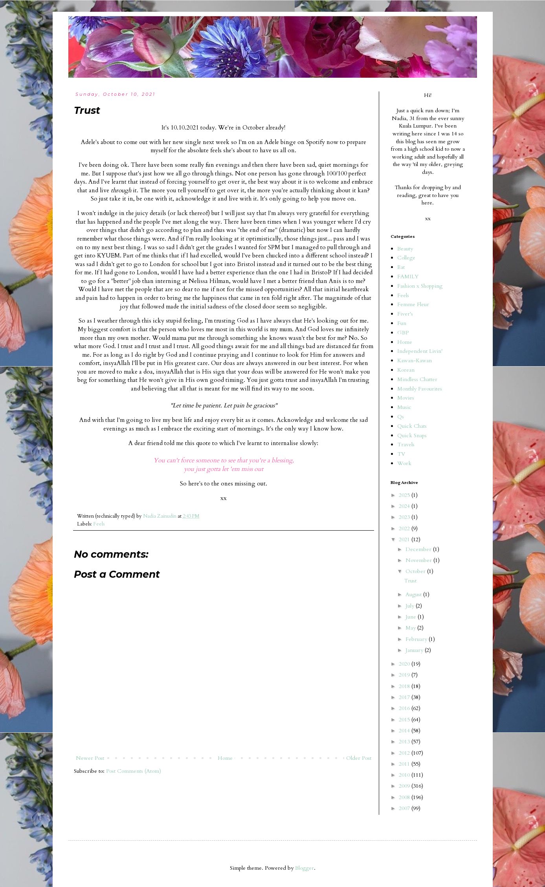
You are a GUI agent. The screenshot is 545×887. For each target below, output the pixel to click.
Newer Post (90, 758)
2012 (405, 753)
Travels (406, 444)
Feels (99, 524)
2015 (405, 719)
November (419, 560)
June (412, 617)
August (414, 594)
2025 (405, 495)
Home (225, 758)
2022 (405, 528)
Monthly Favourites (419, 388)
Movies (405, 398)
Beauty (405, 248)
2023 (405, 517)
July (411, 606)
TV (401, 454)
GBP (403, 332)
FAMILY (407, 276)
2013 (405, 741)
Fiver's (405, 314)
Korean (406, 370)
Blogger (304, 868)
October (416, 571)
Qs (400, 416)
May (411, 627)
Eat (401, 267)
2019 (405, 675)
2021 (405, 539)
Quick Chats (412, 426)
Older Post (358, 758)
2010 (405, 775)
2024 (405, 506)
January (415, 650)
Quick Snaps (412, 435)
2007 (405, 808)
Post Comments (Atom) (133, 771)
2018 (405, 686)
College (406, 257)
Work (404, 463)
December (419, 549)
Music (404, 407)
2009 (405, 786)
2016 (405, 708)
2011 (405, 764)
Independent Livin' (419, 351)
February (417, 639)
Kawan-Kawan (414, 360)
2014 (405, 730)
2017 (405, 697)
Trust (410, 580)
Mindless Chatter (417, 379)
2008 (405, 797)
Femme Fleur (413, 304)
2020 (405, 664)
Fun (401, 323)
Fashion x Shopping (419, 286)
